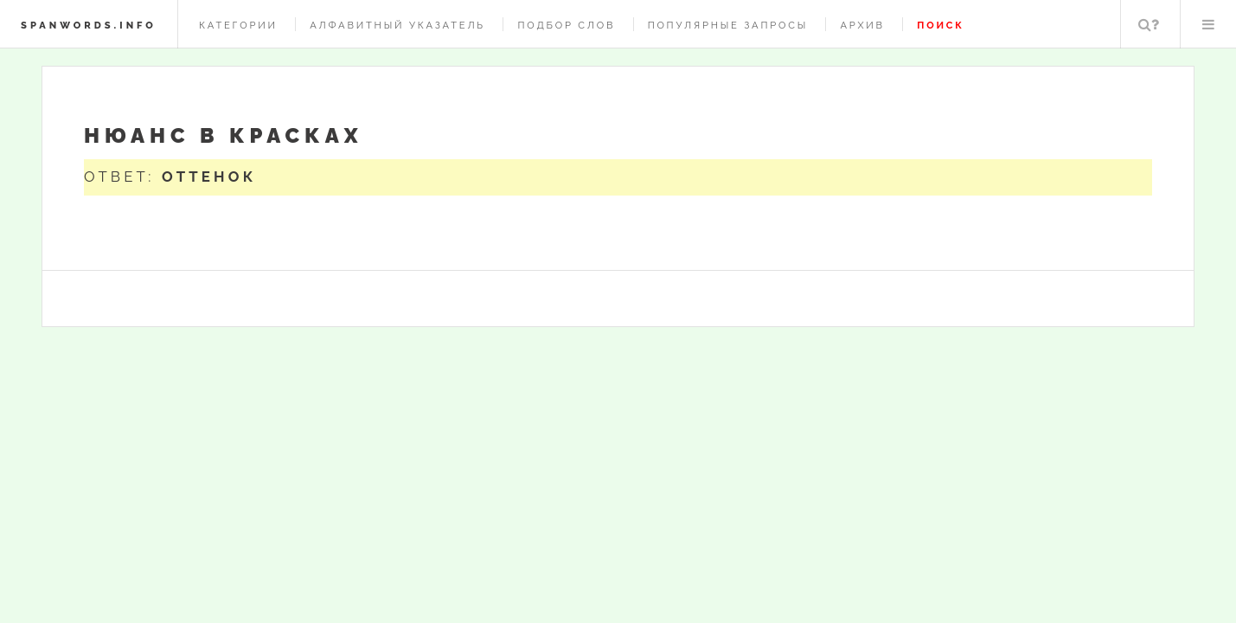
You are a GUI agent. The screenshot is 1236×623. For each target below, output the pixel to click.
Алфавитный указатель (397, 25)
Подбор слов (566, 25)
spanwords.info (89, 25)
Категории (238, 25)
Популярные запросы (728, 25)
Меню (1208, 24)
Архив (862, 25)
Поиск (1148, 24)
